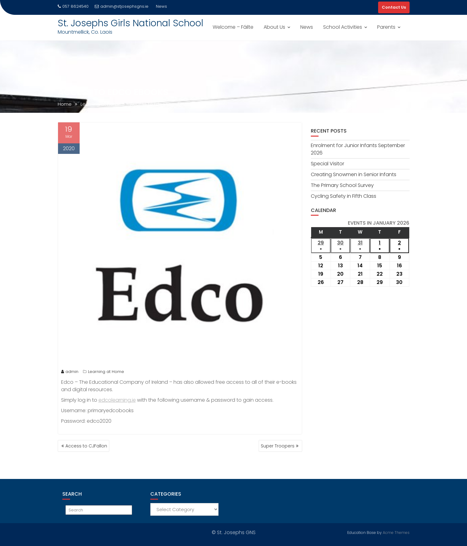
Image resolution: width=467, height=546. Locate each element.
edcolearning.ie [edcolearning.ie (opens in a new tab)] (117, 400)
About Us (274, 27)
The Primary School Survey (342, 185)
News (306, 27)
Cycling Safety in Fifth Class (343, 196)
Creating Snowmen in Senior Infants (353, 174)
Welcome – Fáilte (233, 27)
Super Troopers (277, 446)
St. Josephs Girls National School (130, 23)
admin (69, 372)
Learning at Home (106, 372)
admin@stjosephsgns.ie (121, 6)
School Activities (342, 27)
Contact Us (394, 7)
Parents (386, 27)
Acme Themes (396, 532)
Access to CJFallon (86, 446)
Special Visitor (327, 163)
